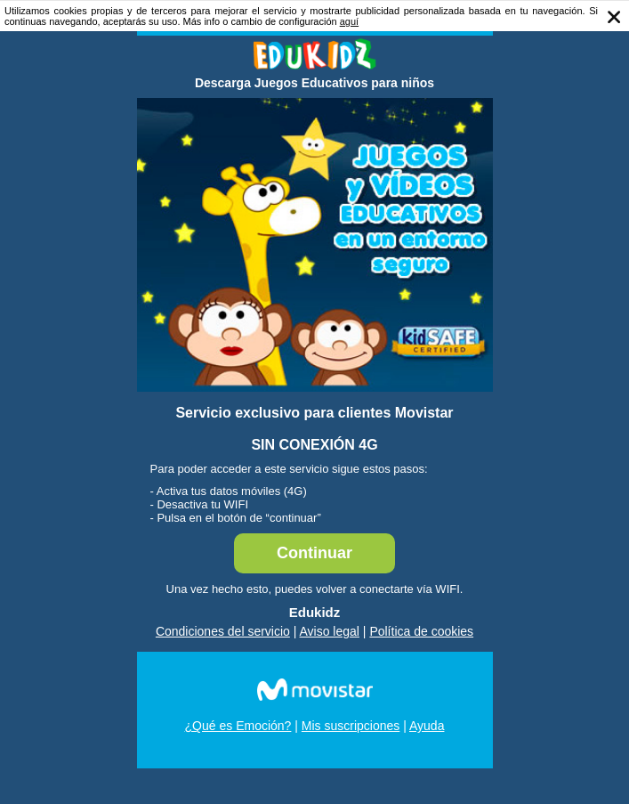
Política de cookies (421, 631)
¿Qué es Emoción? (238, 726)
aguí (349, 21)
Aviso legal (329, 631)
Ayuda (426, 726)
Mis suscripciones (350, 726)
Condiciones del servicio (223, 631)
